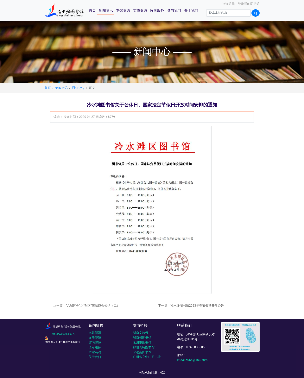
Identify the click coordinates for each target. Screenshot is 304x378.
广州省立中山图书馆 (147, 357)
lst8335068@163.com (192, 360)
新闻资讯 (106, 10)
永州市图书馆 (142, 342)
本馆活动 (95, 352)
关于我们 (191, 10)
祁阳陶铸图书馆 (144, 347)
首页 (92, 10)
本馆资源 (123, 10)
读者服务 (157, 10)
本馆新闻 (95, 333)
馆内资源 (95, 342)
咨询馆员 (228, 4)
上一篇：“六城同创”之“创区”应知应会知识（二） (86, 305)
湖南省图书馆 (142, 337)
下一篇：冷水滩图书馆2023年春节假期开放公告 (191, 305)
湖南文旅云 (140, 333)
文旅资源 (140, 10)
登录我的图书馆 (248, 4)
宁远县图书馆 (142, 352)
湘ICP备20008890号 (63, 333)
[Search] (228, 13)
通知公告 (78, 88)
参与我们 (174, 10)
